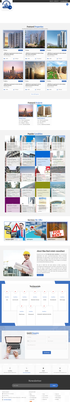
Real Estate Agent (10, 239)
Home (44, 394)
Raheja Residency (41, 118)
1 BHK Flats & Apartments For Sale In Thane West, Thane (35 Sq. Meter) (34, 54)
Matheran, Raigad (41, 205)
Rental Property (51, 239)
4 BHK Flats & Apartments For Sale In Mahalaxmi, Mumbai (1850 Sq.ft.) (33, 85)
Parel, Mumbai (25, 205)
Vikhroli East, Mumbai (12, 205)
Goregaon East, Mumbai (58, 159)
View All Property (35, 94)
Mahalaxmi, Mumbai (11, 159)
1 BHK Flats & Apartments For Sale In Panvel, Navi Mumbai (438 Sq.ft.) (13, 54)
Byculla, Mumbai (10, 143)
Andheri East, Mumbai (27, 174)
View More (10, 149)
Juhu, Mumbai (55, 190)
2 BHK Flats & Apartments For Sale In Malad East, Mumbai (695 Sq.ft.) (56, 85)
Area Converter (45, 397)
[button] (64, 1)
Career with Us (45, 395)
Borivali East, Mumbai (42, 190)
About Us (57, 394)
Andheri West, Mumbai (27, 190)
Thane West (55, 205)
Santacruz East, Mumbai (43, 159)
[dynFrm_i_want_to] (57, 341)
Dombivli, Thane (41, 174)
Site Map (57, 399)
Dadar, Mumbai (10, 190)
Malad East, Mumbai (57, 143)
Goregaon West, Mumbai (27, 143)
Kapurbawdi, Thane (57, 174)
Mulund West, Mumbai (42, 143)
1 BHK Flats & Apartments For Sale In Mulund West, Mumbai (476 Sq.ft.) (56, 54)
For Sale (20, 50)
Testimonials (32, 399)
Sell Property (30, 239)
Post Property (58, 395)
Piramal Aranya (22, 118)
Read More (7, 296)
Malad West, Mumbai (26, 159)
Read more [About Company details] (40, 275)
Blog (30, 394)
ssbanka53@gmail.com (43, 372)
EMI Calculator (58, 397)
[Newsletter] (31, 385)
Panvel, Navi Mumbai (11, 174)
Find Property (32, 395)
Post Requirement (33, 397)
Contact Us (45, 399)
